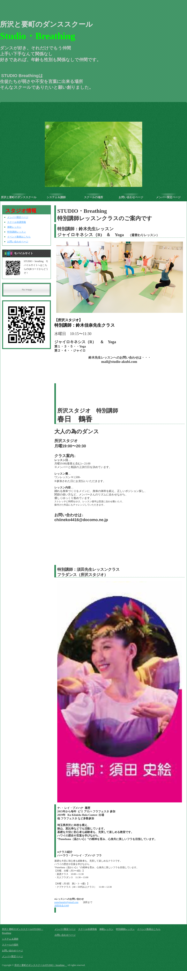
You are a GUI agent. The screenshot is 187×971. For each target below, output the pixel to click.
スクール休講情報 (16, 222)
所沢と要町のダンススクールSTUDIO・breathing (40, 965)
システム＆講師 (56, 197)
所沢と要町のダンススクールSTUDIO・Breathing (18, 198)
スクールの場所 (93, 197)
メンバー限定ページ (168, 197)
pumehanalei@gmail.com (66, 902)
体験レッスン (14, 227)
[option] (93, 148)
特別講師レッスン (16, 231)
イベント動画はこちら (19, 236)
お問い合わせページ (131, 197)
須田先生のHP (61, 905)
